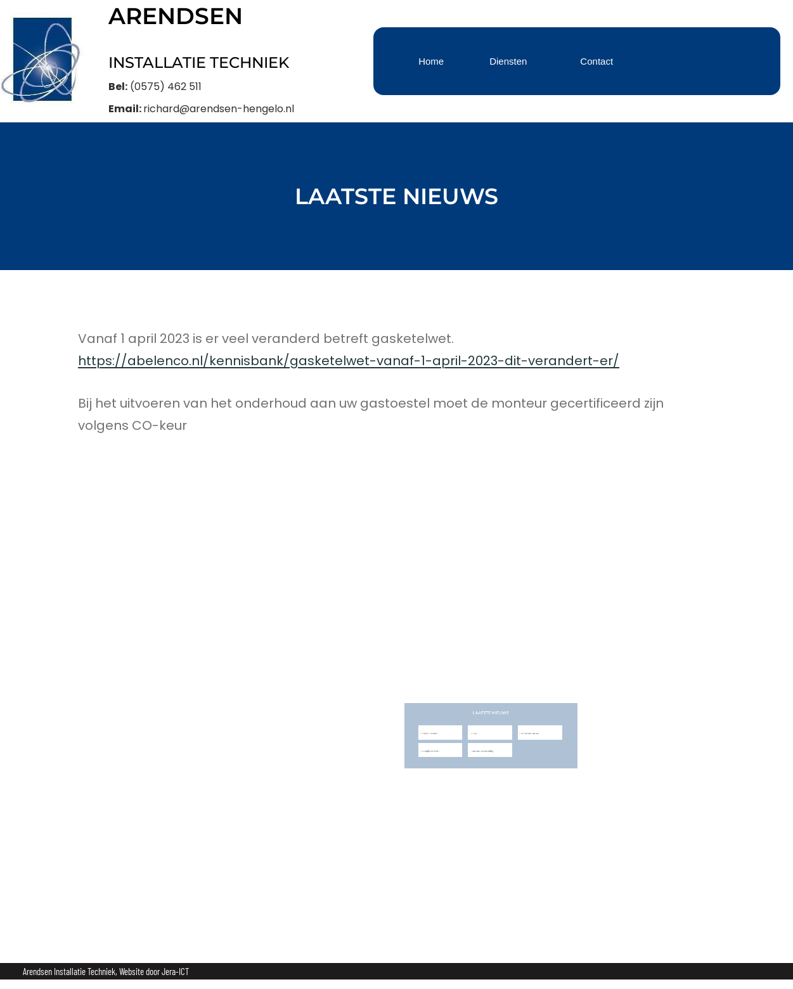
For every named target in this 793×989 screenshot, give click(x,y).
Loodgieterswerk (437, 746)
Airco (466, 734)
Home (431, 61)
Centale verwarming (472, 746)
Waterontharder (505, 734)
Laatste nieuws (436, 734)
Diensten (508, 61)
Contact (596, 61)
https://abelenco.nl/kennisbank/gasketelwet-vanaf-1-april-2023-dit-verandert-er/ (348, 361)
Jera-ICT (175, 971)
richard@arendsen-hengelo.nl (218, 108)
